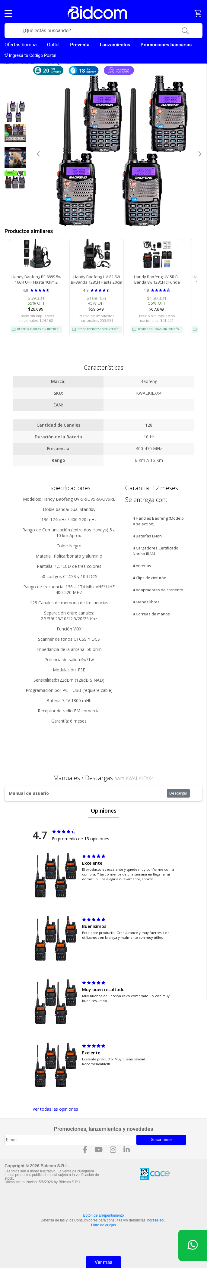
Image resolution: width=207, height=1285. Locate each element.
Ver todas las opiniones (55, 1109)
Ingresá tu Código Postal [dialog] (30, 55)
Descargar (178, 793)
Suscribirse (161, 1139)
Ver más (104, 1262)
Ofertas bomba (21, 45)
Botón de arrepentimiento (103, 1215)
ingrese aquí (156, 1220)
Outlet (53, 45)
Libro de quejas (103, 1225)
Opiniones (103, 810)
